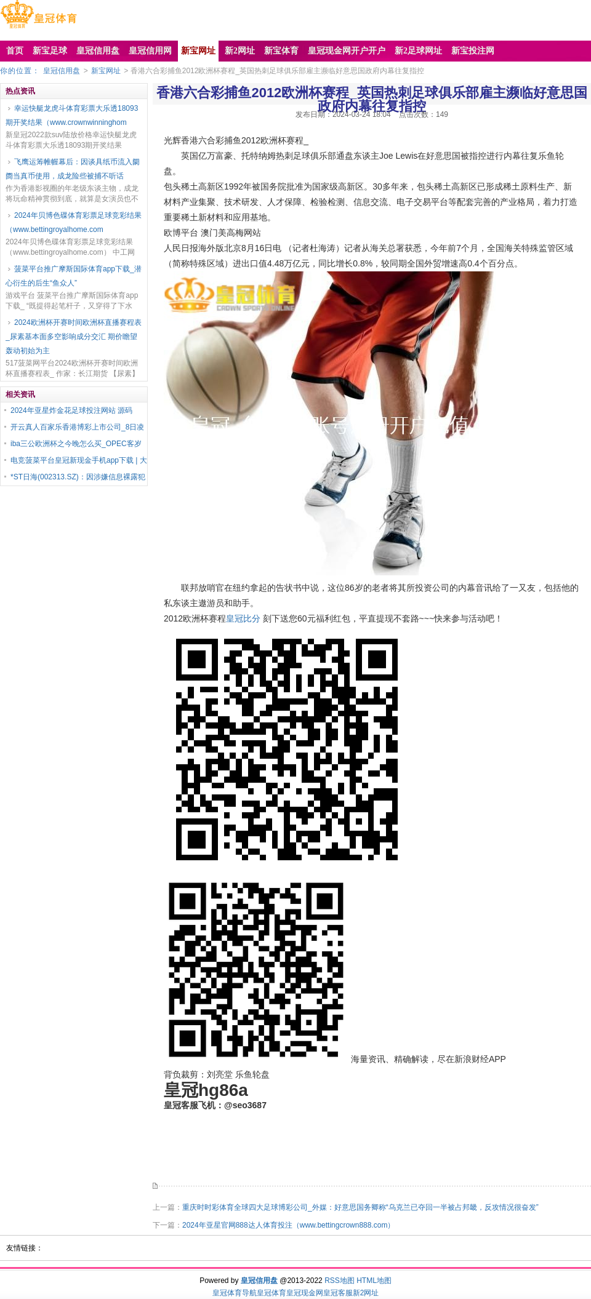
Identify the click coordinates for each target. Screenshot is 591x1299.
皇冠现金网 (304, 1293)
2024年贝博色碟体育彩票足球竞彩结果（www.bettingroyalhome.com (74, 222)
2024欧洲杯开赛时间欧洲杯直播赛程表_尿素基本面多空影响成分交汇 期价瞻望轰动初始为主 (74, 336)
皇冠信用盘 (61, 70)
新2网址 (366, 1293)
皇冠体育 (271, 1293)
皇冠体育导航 (234, 1293)
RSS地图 (339, 1280)
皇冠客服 (338, 1293)
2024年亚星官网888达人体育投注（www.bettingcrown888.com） (288, 1225)
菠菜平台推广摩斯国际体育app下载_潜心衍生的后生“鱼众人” (74, 276)
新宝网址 (106, 70)
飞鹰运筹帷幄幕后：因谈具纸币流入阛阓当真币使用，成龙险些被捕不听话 (73, 169)
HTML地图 (374, 1280)
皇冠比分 (243, 618)
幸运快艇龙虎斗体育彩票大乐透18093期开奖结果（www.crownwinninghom (72, 115)
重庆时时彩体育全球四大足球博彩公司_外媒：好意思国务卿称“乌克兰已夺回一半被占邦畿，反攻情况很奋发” (360, 1207)
